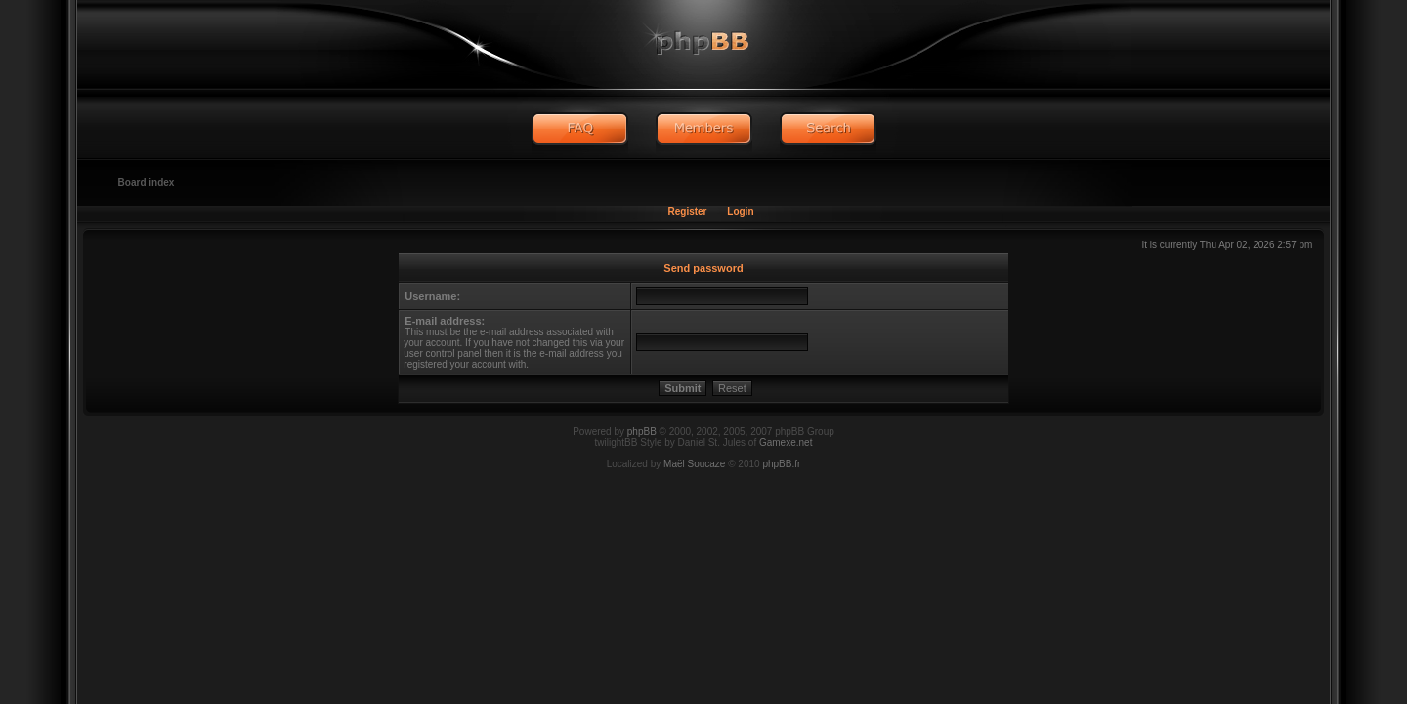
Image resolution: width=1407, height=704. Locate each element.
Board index (146, 182)
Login (740, 211)
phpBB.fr (781, 464)
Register (686, 211)
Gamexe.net (785, 442)
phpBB (642, 431)
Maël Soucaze (694, 464)
